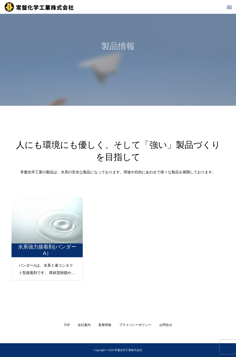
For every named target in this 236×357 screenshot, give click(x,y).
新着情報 (104, 325)
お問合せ (165, 325)
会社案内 (84, 325)
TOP (67, 325)
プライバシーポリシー (135, 325)
